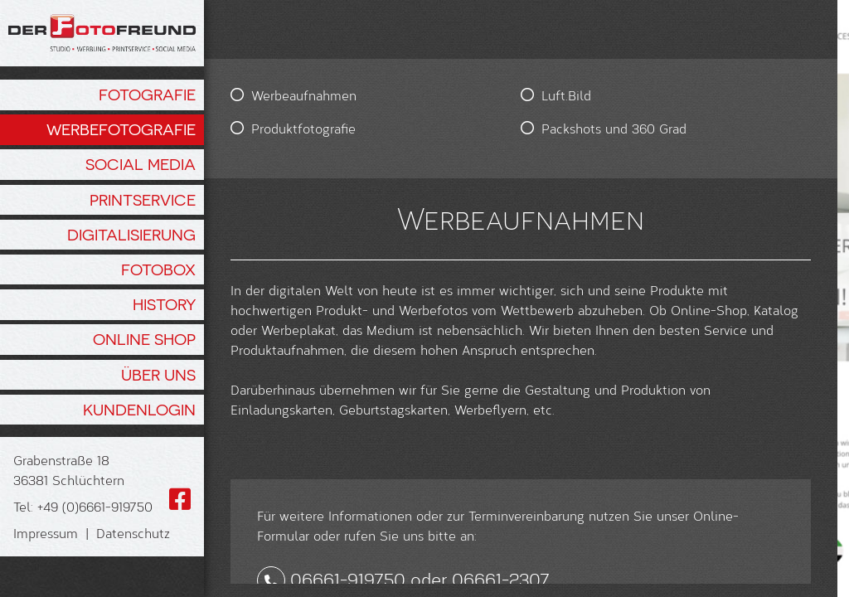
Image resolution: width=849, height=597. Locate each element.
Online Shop (144, 339)
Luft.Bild (443, 95)
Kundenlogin (139, 409)
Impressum (45, 532)
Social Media (140, 164)
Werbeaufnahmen (304, 95)
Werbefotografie (121, 129)
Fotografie (147, 94)
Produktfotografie (303, 128)
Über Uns (158, 375)
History (164, 304)
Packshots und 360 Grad (490, 128)
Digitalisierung (131, 235)
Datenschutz (133, 532)
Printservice (143, 200)
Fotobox (158, 269)
